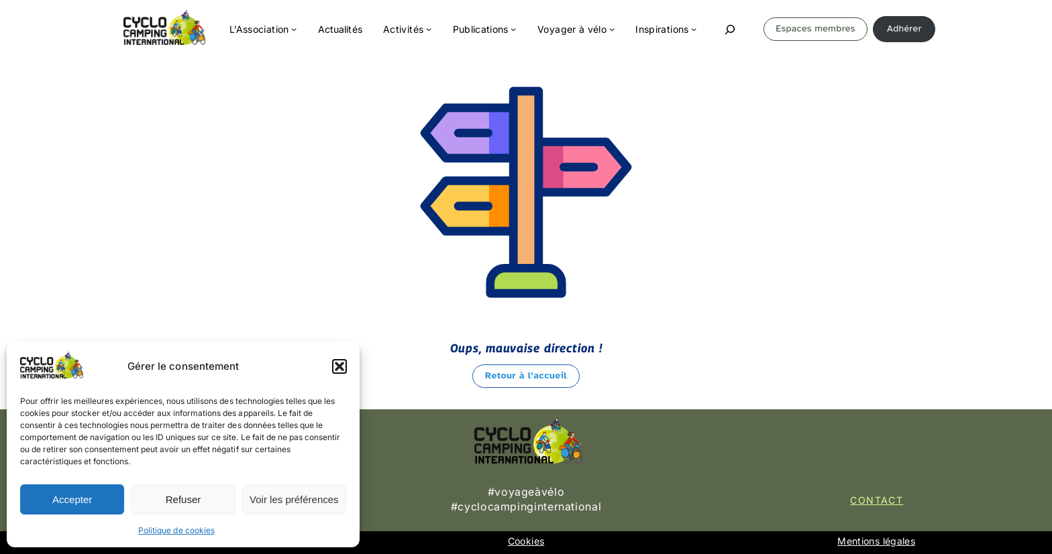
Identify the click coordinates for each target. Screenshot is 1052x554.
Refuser (183, 499)
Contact (876, 500)
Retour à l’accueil (526, 375)
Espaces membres (815, 28)
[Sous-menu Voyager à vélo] (612, 28)
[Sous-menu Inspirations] (693, 28)
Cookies (526, 541)
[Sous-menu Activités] (428, 28)
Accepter (72, 499)
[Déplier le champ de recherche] (730, 29)
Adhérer (904, 28)
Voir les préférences (294, 499)
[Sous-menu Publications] (513, 28)
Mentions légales (876, 541)
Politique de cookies (176, 530)
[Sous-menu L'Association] (294, 28)
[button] (339, 366)
